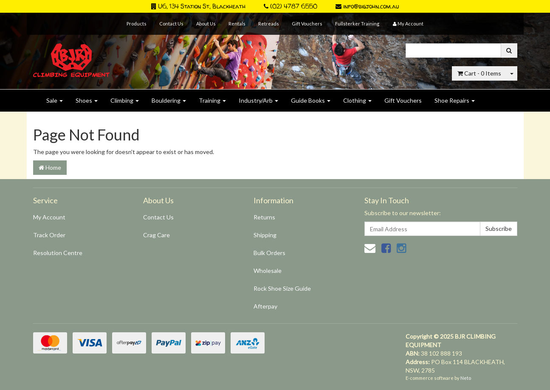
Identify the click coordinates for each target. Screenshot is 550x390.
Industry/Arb (258, 100)
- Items (479, 73)
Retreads (268, 23)
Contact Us (171, 23)
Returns (264, 217)
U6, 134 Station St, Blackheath (198, 6)
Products (137, 23)
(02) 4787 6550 (290, 6)
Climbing (124, 100)
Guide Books (310, 100)
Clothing (357, 100)
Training (212, 100)
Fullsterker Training (357, 23)
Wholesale (268, 270)
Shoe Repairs (454, 100)
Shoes (87, 100)
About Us (206, 23)
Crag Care (156, 234)
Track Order (49, 234)
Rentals (236, 23)
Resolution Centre (57, 252)
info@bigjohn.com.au (367, 6)
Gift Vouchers (307, 23)
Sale (54, 100)
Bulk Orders (269, 252)
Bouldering (169, 100)
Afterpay (265, 306)
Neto (465, 378)
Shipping (265, 234)
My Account (49, 217)
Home (50, 167)
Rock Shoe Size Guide (282, 288)
